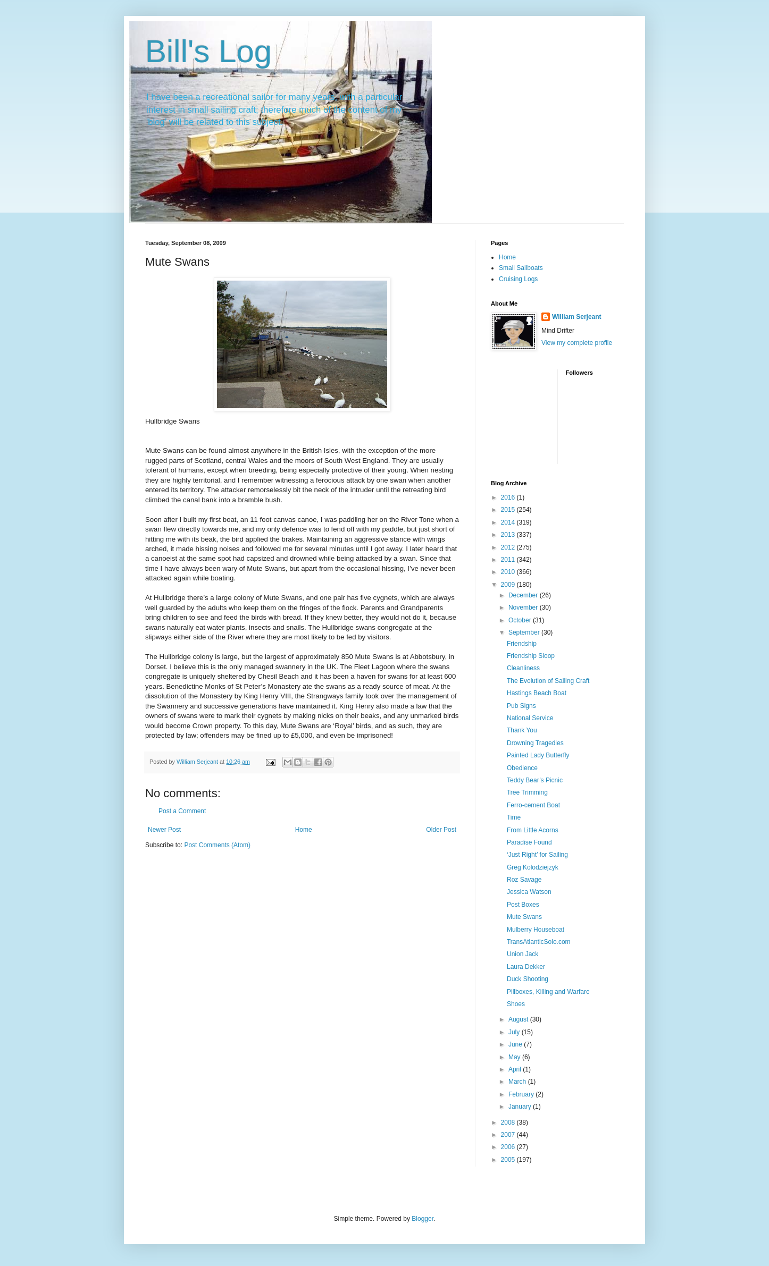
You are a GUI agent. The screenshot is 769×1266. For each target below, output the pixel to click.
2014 (509, 522)
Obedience (522, 768)
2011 (509, 559)
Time (514, 817)
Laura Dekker (526, 966)
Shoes (516, 1004)
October (520, 620)
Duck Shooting (527, 979)
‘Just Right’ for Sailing (537, 854)
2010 (509, 572)
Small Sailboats (521, 268)
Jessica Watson (529, 892)
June (516, 1044)
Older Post (441, 829)
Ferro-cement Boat (533, 805)
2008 (509, 1122)
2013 (509, 534)
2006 (509, 1147)
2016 (509, 497)
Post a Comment (182, 811)
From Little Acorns (532, 830)
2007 (509, 1134)
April (515, 1069)
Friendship (522, 643)
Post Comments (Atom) (217, 845)
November (524, 607)
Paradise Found (529, 842)
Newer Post (164, 829)
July (515, 1032)
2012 (509, 547)
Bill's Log (208, 51)
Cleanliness (523, 668)
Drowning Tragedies (535, 743)
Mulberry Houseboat (535, 929)
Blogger (422, 1218)
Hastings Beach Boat (536, 693)
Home (303, 829)
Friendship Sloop (531, 656)
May (515, 1057)
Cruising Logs (518, 279)
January (520, 1106)
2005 (509, 1159)
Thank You (522, 730)
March (518, 1081)
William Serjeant (576, 316)
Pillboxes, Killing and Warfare (548, 991)
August (519, 1019)
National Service (530, 718)
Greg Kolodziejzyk (532, 867)
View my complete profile (576, 343)
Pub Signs (521, 706)
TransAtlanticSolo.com (539, 942)
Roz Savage (524, 879)
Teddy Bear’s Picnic (535, 780)
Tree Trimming (527, 792)
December (524, 595)
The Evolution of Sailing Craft (548, 681)
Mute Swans (524, 917)
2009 (509, 584)
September (524, 632)
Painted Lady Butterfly (538, 755)
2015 (509, 509)
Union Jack (522, 954)
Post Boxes (523, 904)
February (522, 1094)
